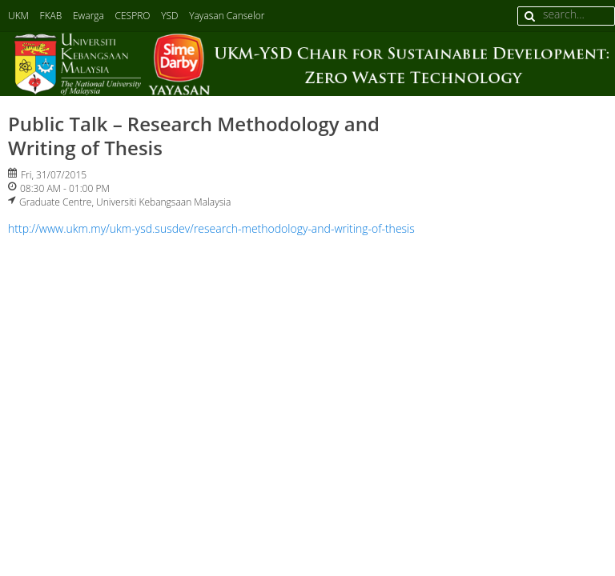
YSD (169, 15)
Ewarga (88, 15)
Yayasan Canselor (226, 15)
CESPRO (133, 15)
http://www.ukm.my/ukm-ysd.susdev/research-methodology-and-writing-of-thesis (211, 228)
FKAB (51, 15)
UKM (18, 15)
